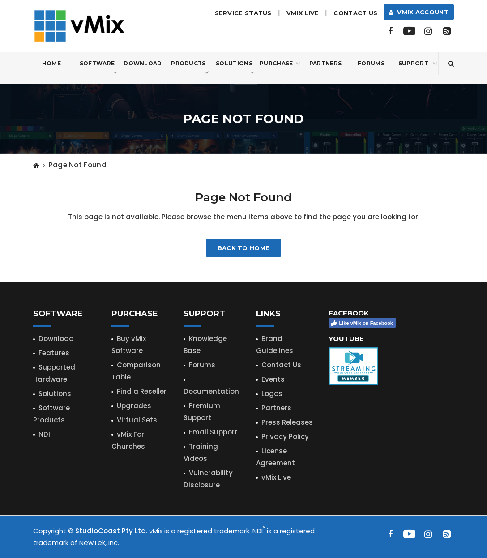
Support (417, 63)
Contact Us (355, 13)
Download (143, 63)
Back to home (244, 247)
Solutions (235, 68)
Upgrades (134, 405)
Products (190, 68)
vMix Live (276, 477)
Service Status (243, 13)
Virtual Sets (137, 420)
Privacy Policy (285, 436)
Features (53, 353)
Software (99, 68)
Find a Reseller (142, 391)
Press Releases (287, 422)
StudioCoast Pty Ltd (110, 531)
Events (273, 379)
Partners (325, 63)
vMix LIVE (302, 13)
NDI (44, 434)
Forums (371, 63)
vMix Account (419, 12)
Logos (271, 393)
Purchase (280, 63)
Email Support (213, 432)
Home (51, 63)
